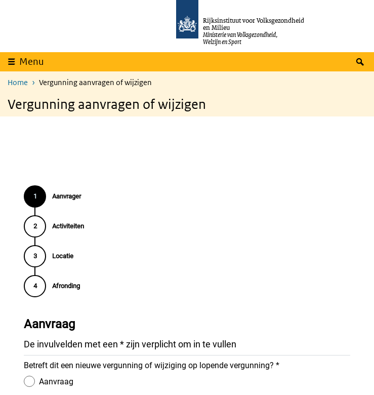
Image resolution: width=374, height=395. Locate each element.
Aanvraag (56, 381)
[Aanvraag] (29, 380)
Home (18, 82)
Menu (31, 61)
